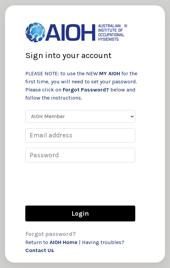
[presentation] (76, 183)
